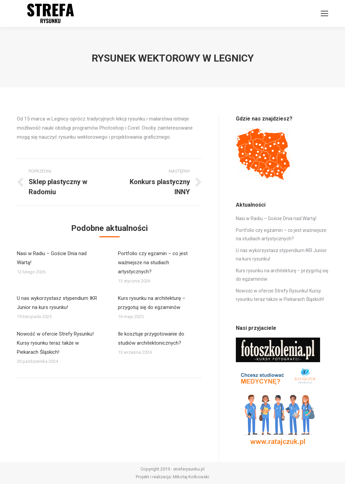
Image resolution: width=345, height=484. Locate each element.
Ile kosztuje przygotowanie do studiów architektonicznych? (151, 338)
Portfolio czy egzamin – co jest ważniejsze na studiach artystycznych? (153, 262)
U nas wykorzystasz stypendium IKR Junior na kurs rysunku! (57, 302)
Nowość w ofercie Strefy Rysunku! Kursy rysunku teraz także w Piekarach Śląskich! (55, 343)
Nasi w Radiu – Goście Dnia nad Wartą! (52, 258)
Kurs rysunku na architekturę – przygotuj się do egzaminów (151, 302)
